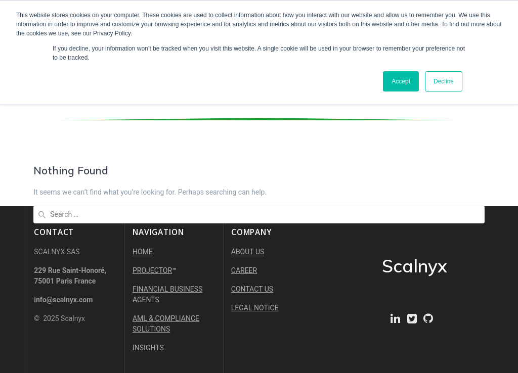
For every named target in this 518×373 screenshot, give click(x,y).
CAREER (244, 270)
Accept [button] (401, 81)
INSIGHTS (148, 348)
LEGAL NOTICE (255, 308)
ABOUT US (248, 252)
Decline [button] (444, 81)
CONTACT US (252, 289)
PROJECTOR (152, 270)
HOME (143, 252)
